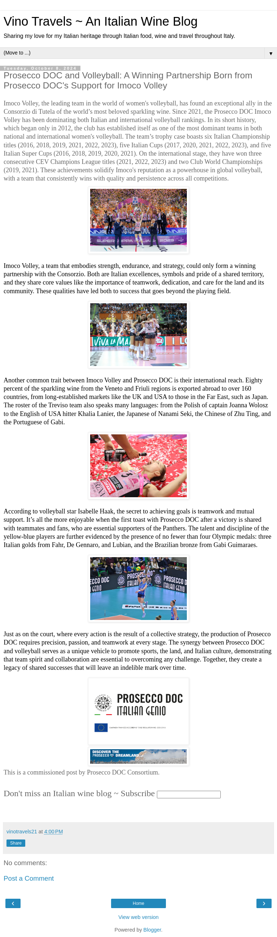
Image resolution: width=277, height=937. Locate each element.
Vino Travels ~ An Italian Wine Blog (101, 21)
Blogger (152, 930)
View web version (138, 917)
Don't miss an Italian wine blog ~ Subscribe (79, 793)
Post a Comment (29, 878)
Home (138, 903)
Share (16, 843)
